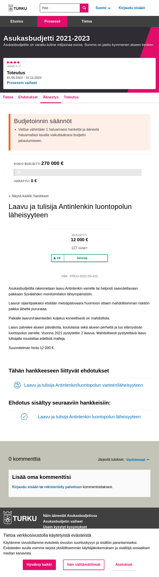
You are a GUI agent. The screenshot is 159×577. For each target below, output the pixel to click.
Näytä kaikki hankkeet (29, 196)
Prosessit (52, 21)
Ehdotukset (28, 97)
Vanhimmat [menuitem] (135, 460)
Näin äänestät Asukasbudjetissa (70, 516)
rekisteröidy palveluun (63, 487)
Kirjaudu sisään (132, 8)
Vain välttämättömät (83, 564)
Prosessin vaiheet (22, 83)
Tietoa (87, 21)
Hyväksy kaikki (39, 564)
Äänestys (51, 97)
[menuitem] (104, 8)
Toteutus (71, 97)
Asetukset (123, 564)
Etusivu (16, 21)
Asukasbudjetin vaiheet (63, 521)
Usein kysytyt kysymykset (65, 527)
